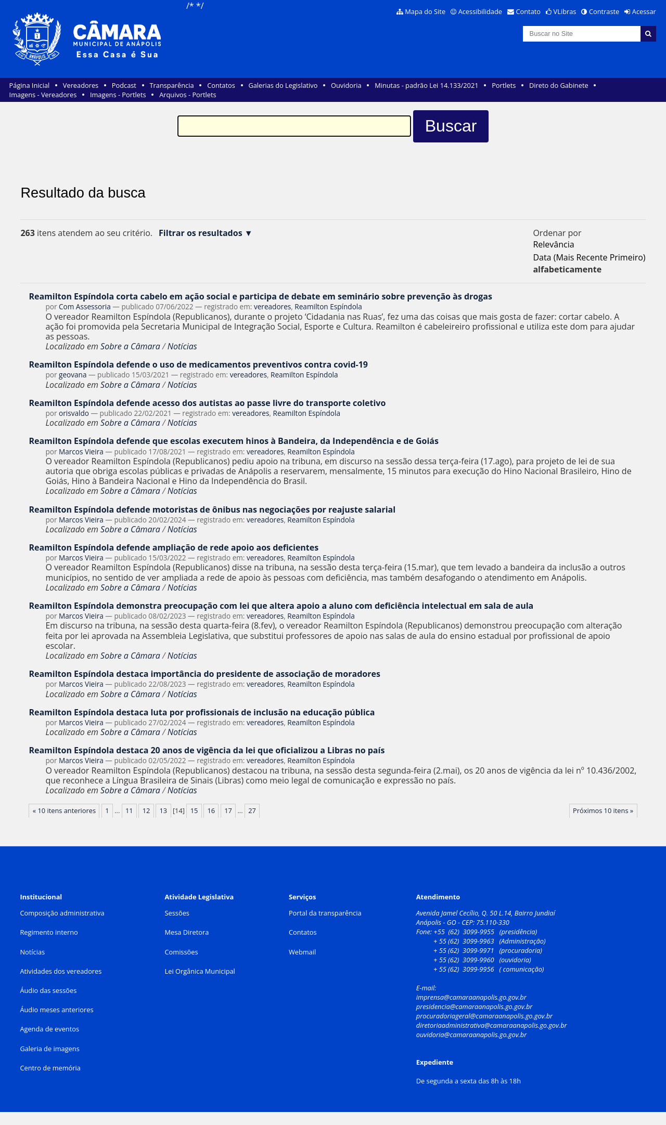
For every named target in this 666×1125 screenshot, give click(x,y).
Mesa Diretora (187, 932)
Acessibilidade (480, 11)
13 (164, 810)
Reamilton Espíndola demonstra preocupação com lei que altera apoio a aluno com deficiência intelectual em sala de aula (281, 605)
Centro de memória (50, 1067)
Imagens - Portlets (118, 94)
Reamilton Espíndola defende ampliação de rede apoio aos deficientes (173, 547)
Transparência (172, 85)
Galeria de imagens (49, 1048)
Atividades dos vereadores (60, 971)
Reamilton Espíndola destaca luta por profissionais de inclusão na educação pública (202, 712)
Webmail (302, 952)
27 (252, 810)
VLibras (565, 11)
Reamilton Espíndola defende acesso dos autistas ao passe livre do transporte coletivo (207, 403)
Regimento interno (49, 932)
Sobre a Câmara (130, 346)
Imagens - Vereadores (43, 94)
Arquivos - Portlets (187, 94)
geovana (72, 375)
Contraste (604, 11)
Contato (528, 11)
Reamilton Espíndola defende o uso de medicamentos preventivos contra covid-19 (198, 364)
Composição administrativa (62, 913)
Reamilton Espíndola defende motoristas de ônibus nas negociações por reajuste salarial (212, 509)
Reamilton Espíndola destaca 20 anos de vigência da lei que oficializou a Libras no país (207, 750)
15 (194, 810)
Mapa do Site (425, 11)
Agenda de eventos (49, 1029)
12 (146, 810)
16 (211, 810)
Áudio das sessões (48, 990)
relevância (553, 244)
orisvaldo (74, 413)
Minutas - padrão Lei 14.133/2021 (426, 85)
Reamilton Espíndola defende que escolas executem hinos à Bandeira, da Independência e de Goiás (234, 441)
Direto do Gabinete (558, 85)
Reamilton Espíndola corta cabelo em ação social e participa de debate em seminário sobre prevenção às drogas (260, 296)
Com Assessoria (85, 306)
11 (129, 810)
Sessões (177, 913)
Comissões (181, 952)
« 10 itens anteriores (64, 810)
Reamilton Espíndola (328, 306)
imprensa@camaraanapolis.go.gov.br (471, 997)
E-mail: (427, 987)
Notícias (182, 346)
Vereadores (80, 85)
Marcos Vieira (81, 451)
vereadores (272, 306)
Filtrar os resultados (200, 233)
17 (228, 810)
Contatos (221, 85)
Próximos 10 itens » (603, 810)
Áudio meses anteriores (56, 1009)
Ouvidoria (346, 85)
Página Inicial (29, 85)
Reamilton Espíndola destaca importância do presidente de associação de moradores (204, 673)
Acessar (644, 11)
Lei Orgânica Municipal (200, 971)
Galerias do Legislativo (282, 85)
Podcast (124, 85)
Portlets (504, 85)
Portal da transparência (325, 913)
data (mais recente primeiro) (589, 257)
